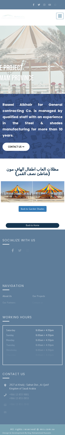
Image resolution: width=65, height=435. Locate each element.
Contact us (16, 147)
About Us (7, 296)
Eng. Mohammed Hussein (39, 433)
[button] (32, 225)
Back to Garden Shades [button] (32, 208)
